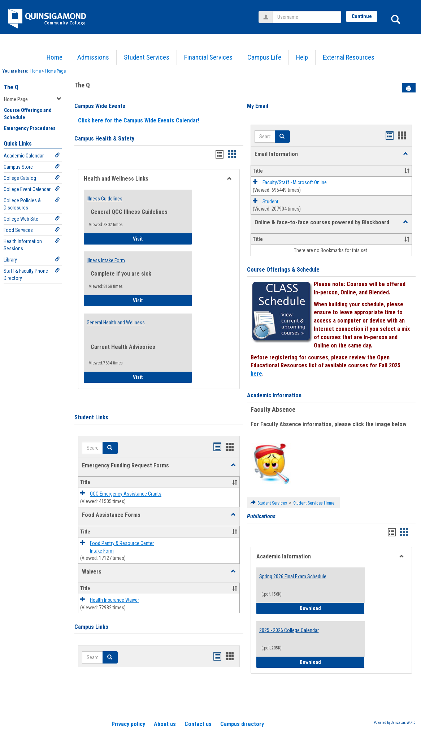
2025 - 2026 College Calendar (289, 630)
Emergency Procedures (30, 128)
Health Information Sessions (32, 244)
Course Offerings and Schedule (28, 113)
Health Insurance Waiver (114, 600)
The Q (11, 87)
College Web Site (32, 219)
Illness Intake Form (106, 260)
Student (270, 201)
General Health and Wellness (116, 322)
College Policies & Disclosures (32, 204)
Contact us (198, 724)
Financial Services (208, 57)
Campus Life (264, 57)
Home (54, 57)
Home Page (55, 71)
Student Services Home (313, 503)
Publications (261, 516)
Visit (158, 238)
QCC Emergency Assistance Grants (125, 494)
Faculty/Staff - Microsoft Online (294, 183)
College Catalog (32, 178)
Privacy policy (128, 724)
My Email (257, 106)
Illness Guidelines (104, 199)
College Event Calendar (32, 189)
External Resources (348, 57)
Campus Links (91, 626)
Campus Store (32, 167)
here (256, 373)
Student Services (146, 57)
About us (165, 724)
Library (32, 259)
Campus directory (242, 724)
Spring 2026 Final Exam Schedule (292, 576)
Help (302, 57)
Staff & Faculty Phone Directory (32, 274)
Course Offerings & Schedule (283, 269)
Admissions (93, 57)
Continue (362, 16)
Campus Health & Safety (104, 138)
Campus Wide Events (99, 106)
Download (332, 607)
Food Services (32, 230)
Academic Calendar (32, 155)
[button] (233, 465)
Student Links (91, 417)
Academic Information (274, 395)
